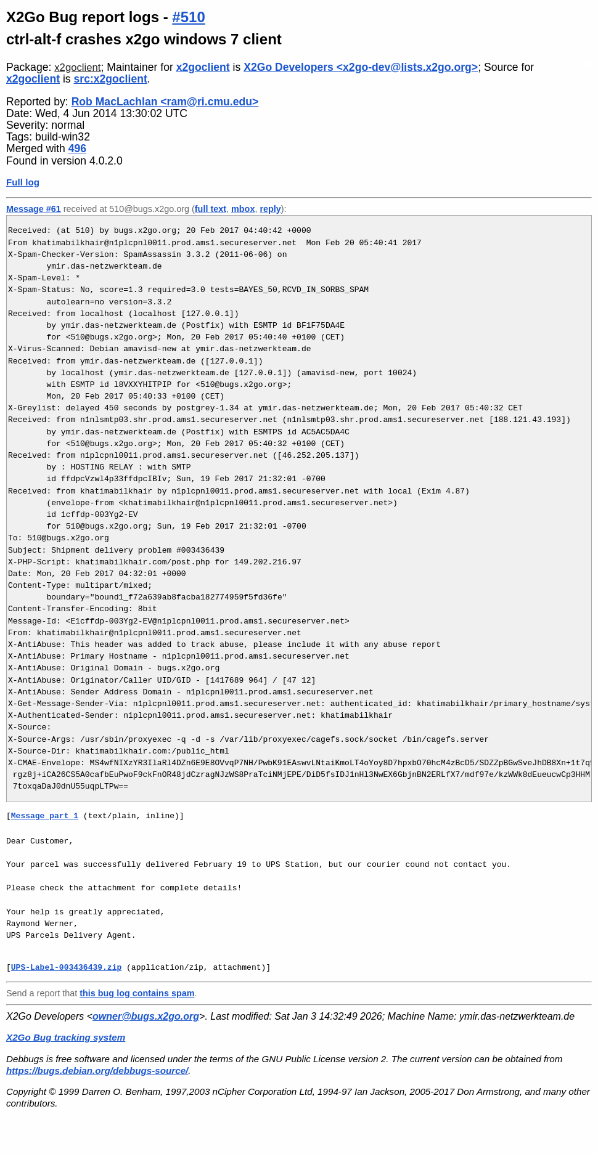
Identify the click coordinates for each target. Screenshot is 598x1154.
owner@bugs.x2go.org (145, 1016)
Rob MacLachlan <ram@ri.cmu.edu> (165, 101)
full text (210, 209)
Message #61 (33, 209)
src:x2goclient (110, 79)
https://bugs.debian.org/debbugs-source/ (97, 1070)
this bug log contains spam (137, 993)
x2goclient (77, 67)
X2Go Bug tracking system (65, 1037)
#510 (188, 17)
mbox (243, 209)
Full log (22, 182)
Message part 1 (44, 815)
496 (77, 148)
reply (270, 209)
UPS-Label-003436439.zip (66, 967)
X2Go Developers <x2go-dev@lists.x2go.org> (361, 67)
